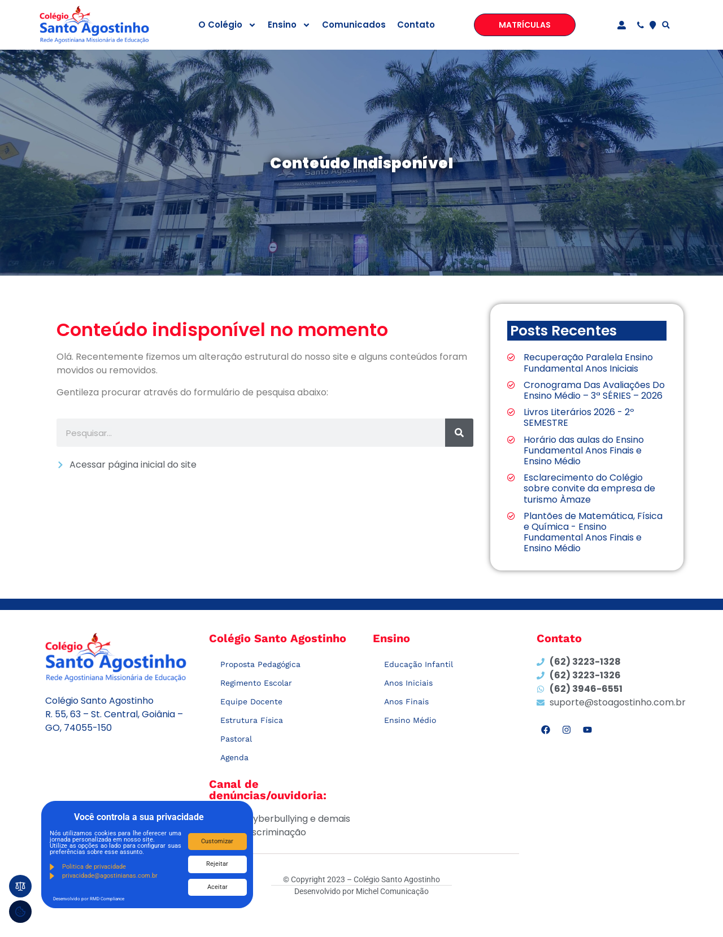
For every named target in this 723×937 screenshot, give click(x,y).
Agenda (234, 757)
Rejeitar (217, 864)
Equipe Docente (251, 701)
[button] (666, 25)
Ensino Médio (410, 720)
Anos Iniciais (408, 682)
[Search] (459, 433)
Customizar (217, 841)
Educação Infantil (418, 664)
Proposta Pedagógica (260, 664)
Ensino (289, 25)
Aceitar (217, 887)
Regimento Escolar (256, 682)
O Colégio (227, 25)
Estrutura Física (251, 720)
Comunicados (354, 24)
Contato (416, 24)
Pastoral (236, 738)
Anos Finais (406, 701)
